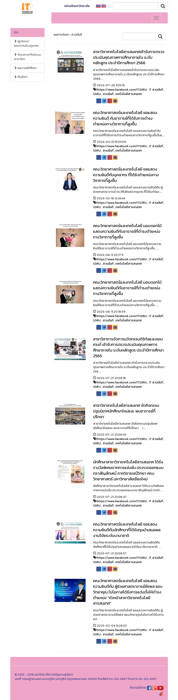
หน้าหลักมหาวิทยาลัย (77, 6)
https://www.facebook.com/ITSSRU (122, 89)
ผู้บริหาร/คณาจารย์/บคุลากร (26, 43)
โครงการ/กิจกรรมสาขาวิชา (27, 56)
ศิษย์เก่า (20, 77)
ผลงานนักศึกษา (25, 68)
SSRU (97, 94)
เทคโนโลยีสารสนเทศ (128, 94)
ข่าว (16, 32)
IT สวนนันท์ (156, 89)
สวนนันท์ (108, 94)
